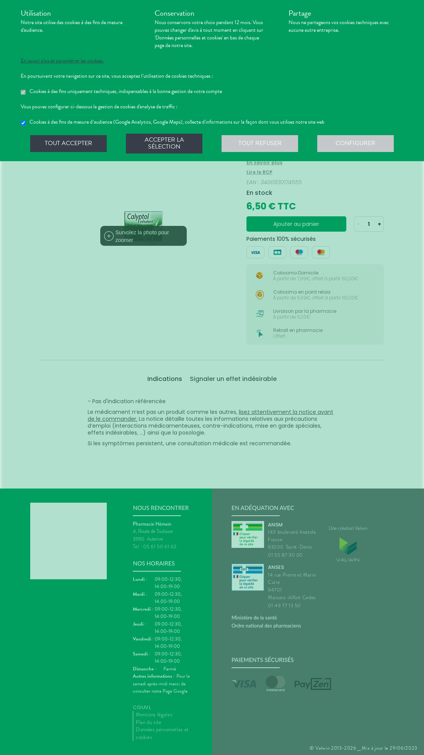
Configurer (355, 143)
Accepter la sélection (164, 143)
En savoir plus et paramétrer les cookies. (62, 61)
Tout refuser (260, 143)
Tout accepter (68, 143)
